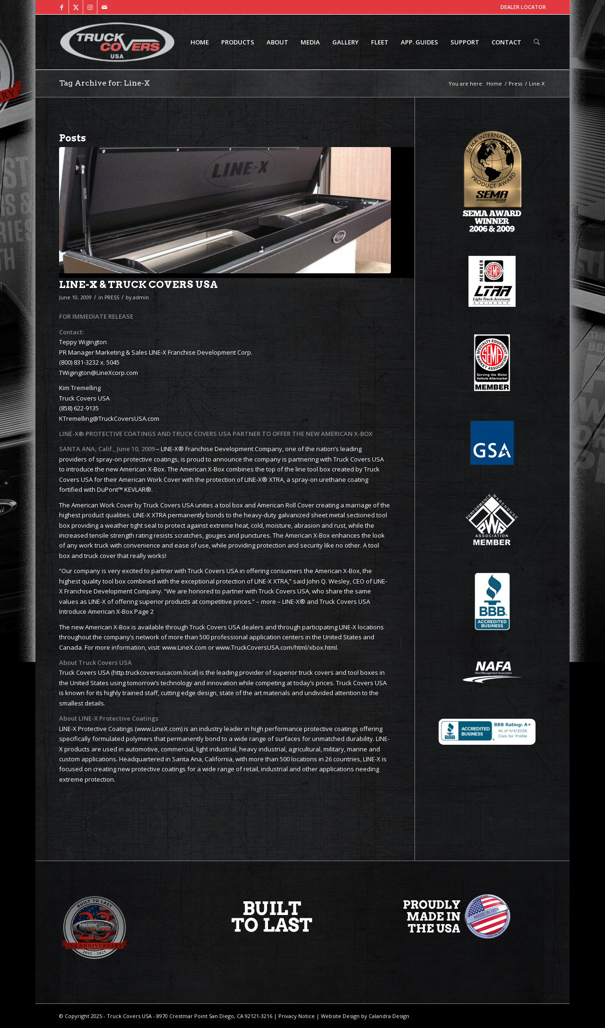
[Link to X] (76, 7)
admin (141, 297)
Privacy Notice (296, 1015)
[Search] (536, 42)
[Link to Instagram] (90, 7)
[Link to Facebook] (62, 7)
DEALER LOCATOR (523, 6)
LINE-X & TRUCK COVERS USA (138, 284)
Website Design (340, 1015)
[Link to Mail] (104, 7)
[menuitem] (199, 42)
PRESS (111, 297)
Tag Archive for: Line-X (104, 82)
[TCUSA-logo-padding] (117, 42)
